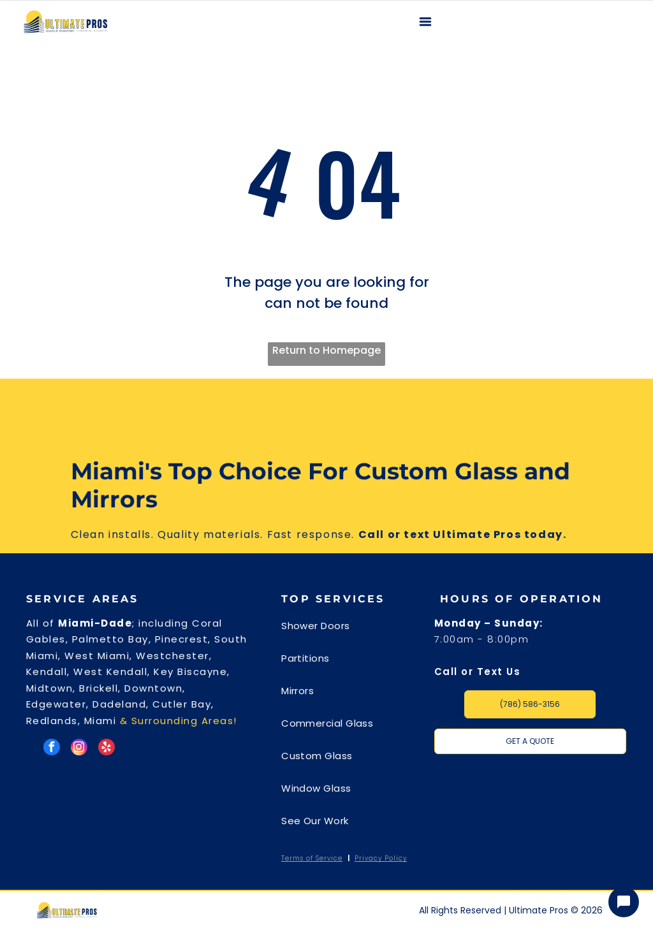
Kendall (47, 671)
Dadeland (119, 704)
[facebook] (51, 749)
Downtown (153, 688)
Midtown (49, 688)
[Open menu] (425, 21)
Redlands (52, 720)
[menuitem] (351, 631)
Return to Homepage (326, 350)
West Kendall (110, 671)
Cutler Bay (181, 704)
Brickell (98, 688)
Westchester (172, 655)
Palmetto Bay (110, 639)
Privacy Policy (381, 858)
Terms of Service (311, 858)
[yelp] (106, 749)
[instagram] (79, 749)
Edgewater (56, 704)
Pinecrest (182, 639)
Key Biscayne (190, 671)
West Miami (96, 655)
